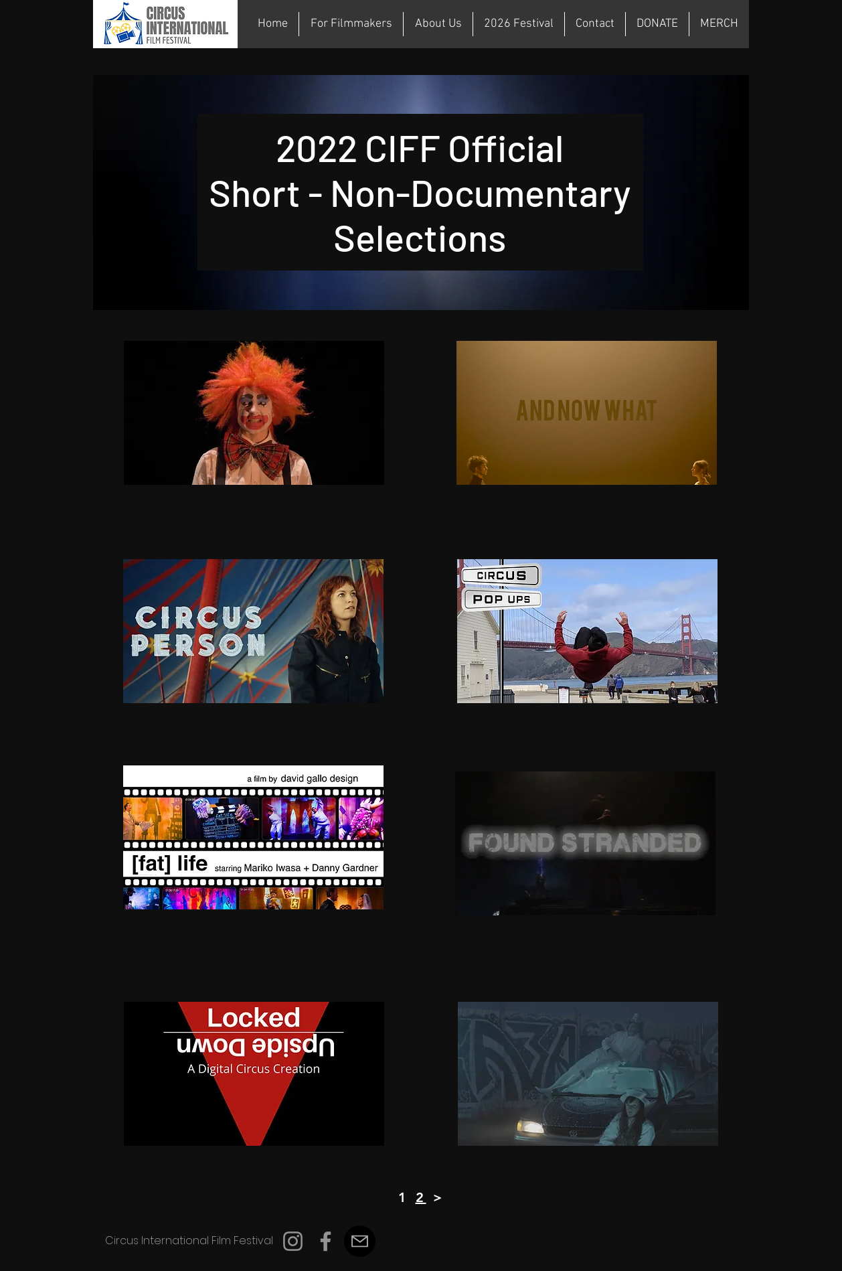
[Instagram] (293, 1241)
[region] (254, 412)
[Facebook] (326, 1241)
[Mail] (359, 1241)
